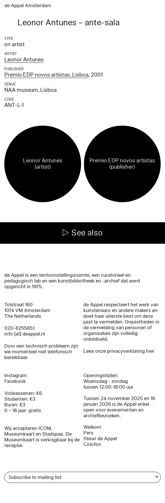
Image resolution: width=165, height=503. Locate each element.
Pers (88, 433)
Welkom (92, 427)
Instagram (15, 375)
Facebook (15, 381)
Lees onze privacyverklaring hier (118, 351)
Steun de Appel (100, 438)
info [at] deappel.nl (24, 334)
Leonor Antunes (24, 59)
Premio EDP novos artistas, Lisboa (46, 75)
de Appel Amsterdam (27, 5)
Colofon (92, 444)
